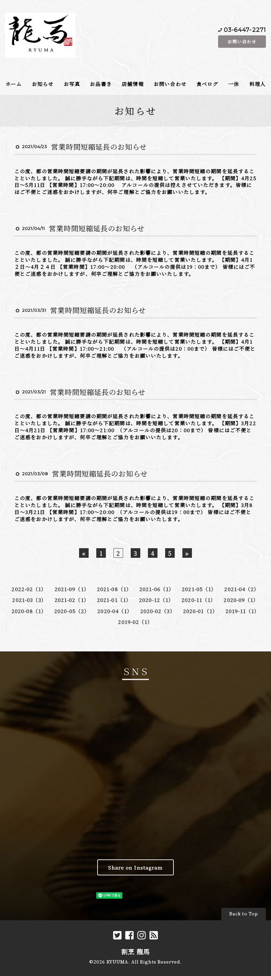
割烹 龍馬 (135, 951)
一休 (233, 83)
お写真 (72, 83)
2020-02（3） (157, 610)
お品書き (101, 83)
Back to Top (243, 914)
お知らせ (43, 83)
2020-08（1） (29, 610)
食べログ (207, 83)
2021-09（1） (72, 588)
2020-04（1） (114, 610)
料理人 (257, 83)
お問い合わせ (241, 41)
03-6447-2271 (245, 29)
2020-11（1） (198, 599)
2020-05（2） (72, 610)
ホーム (13, 83)
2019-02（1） (135, 621)
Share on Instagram (135, 867)
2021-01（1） (114, 599)
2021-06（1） (156, 588)
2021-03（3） (29, 599)
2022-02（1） (29, 588)
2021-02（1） (72, 599)
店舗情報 (132, 83)
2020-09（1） (241, 599)
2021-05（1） (199, 588)
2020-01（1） (200, 610)
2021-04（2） (241, 588)
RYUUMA (117, 962)
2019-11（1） (242, 610)
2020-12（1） (156, 599)
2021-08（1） (114, 588)
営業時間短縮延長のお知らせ (99, 146)
